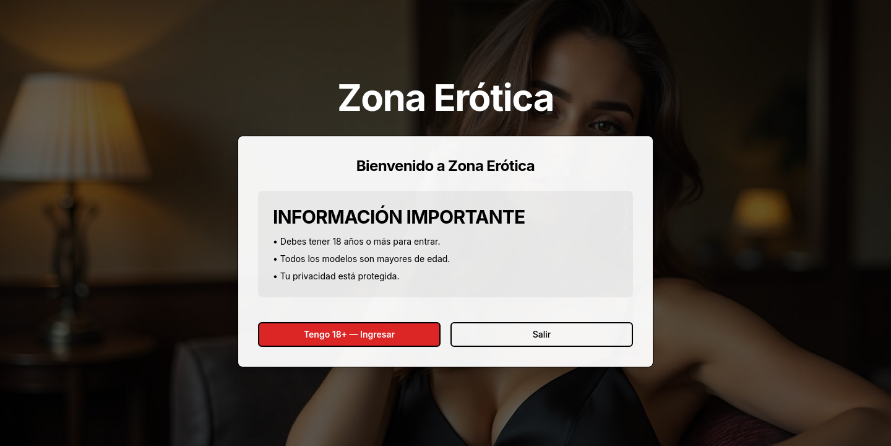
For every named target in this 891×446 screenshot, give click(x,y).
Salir (542, 334)
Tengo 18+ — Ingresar (349, 334)
